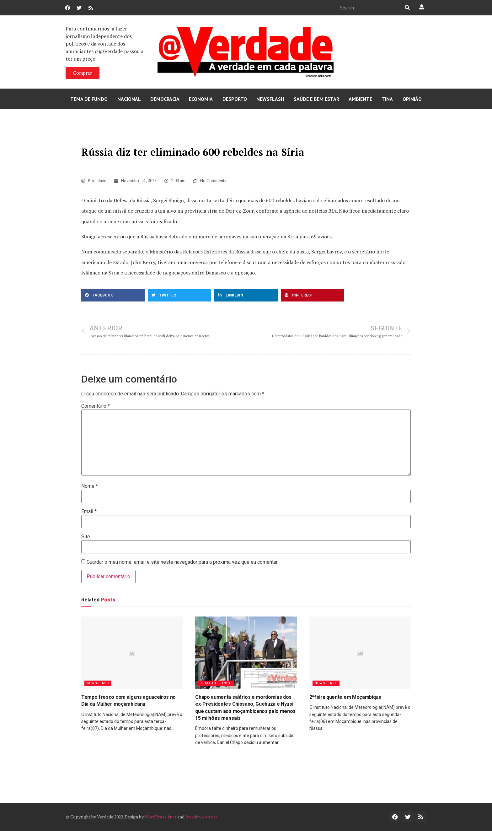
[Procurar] (407, 7)
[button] (113, 295)
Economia (201, 99)
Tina (387, 99)
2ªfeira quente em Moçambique (345, 697)
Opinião (412, 99)
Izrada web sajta (201, 817)
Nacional (129, 99)
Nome (89, 486)
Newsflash (270, 99)
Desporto (234, 99)
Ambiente (360, 99)
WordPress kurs (160, 817)
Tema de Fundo (89, 99)
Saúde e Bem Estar (316, 99)
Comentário (95, 406)
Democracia (164, 99)
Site (85, 536)
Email (89, 511)
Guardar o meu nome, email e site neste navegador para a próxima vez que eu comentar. (182, 562)
